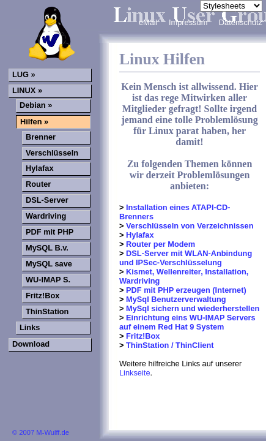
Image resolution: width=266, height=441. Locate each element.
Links (30, 327)
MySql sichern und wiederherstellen (191, 308)
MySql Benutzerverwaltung (175, 299)
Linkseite (134, 372)
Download (31, 344)
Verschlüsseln (52, 152)
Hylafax (138, 234)
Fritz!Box (142, 336)
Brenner (41, 136)
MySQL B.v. (47, 247)
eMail (149, 22)
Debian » (36, 105)
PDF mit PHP (49, 231)
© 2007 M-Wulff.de (40, 432)
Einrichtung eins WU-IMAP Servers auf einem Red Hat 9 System (187, 322)
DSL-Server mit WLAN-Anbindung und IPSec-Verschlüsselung (185, 258)
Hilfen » (34, 121)
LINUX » (27, 90)
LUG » (23, 74)
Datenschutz (240, 22)
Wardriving (46, 216)
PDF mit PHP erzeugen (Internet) (185, 290)
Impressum (189, 22)
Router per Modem (159, 244)
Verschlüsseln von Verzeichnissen (188, 225)
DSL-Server (47, 200)
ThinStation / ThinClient (168, 345)
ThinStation (47, 311)
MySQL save (49, 263)
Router (38, 184)
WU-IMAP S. (48, 279)
